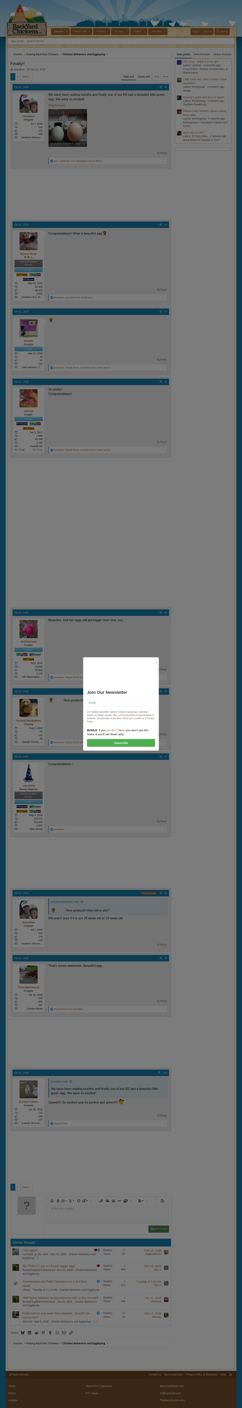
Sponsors (106, 1386)
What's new (80, 31)
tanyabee (19, 69)
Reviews (119, 31)
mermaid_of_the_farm (35, 1254)
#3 (165, 311)
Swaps (187, 90)
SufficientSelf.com (170, 1393)
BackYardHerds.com (172, 1386)
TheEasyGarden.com (172, 1400)
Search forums (35, 41)
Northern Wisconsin (32, 137)
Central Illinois (35, 1008)
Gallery (138, 31)
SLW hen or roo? (193, 132)
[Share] (160, 87)
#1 (165, 87)
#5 (165, 612)
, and (73, 297)
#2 (165, 224)
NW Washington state (33, 676)
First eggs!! (29, 1250)
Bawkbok (156, 1301)
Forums (59, 31)
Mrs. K (157, 1269)
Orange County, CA (32, 742)
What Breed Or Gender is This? (201, 139)
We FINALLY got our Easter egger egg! (48, 1266)
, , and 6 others (78, 160)
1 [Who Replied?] (124, 1297)
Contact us (155, 1374)
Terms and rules (173, 1374)
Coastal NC (36, 446)
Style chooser (19, 1374)
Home (12, 1386)
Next (25, 76)
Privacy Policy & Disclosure (202, 1374)
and (68, 1009)
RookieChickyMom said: (65, 901)
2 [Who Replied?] (124, 1265)
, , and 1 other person (82, 367)
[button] (67, 31)
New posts (17, 41)
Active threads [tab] (222, 54)
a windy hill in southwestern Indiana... (42, 1123)
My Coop (38, 449)
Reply (163, 152)
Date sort (128, 76)
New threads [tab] (202, 54)
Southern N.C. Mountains (35, 297)
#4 (165, 381)
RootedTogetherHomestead (38, 1269)
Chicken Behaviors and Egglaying (79, 1289)
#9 (165, 958)
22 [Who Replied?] (123, 1313)
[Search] (222, 31)
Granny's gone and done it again (203, 97)
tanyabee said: (59, 1081)
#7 (165, 756)
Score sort (144, 76)
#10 (165, 1072)
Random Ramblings (194, 104)
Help (223, 1374)
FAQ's (12, 1393)
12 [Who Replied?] (123, 1250)
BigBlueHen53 (153, 1254)
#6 (165, 691)
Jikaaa (26, 1289)
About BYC (92, 1386)
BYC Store (92, 1393)
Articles (101, 31)
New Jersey (36, 829)
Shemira (27, 1321)
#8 (165, 893)
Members (157, 31)
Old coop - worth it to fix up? (200, 61)
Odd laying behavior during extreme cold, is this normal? (60, 1297)
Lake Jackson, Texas (33, 367)
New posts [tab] (183, 54)
